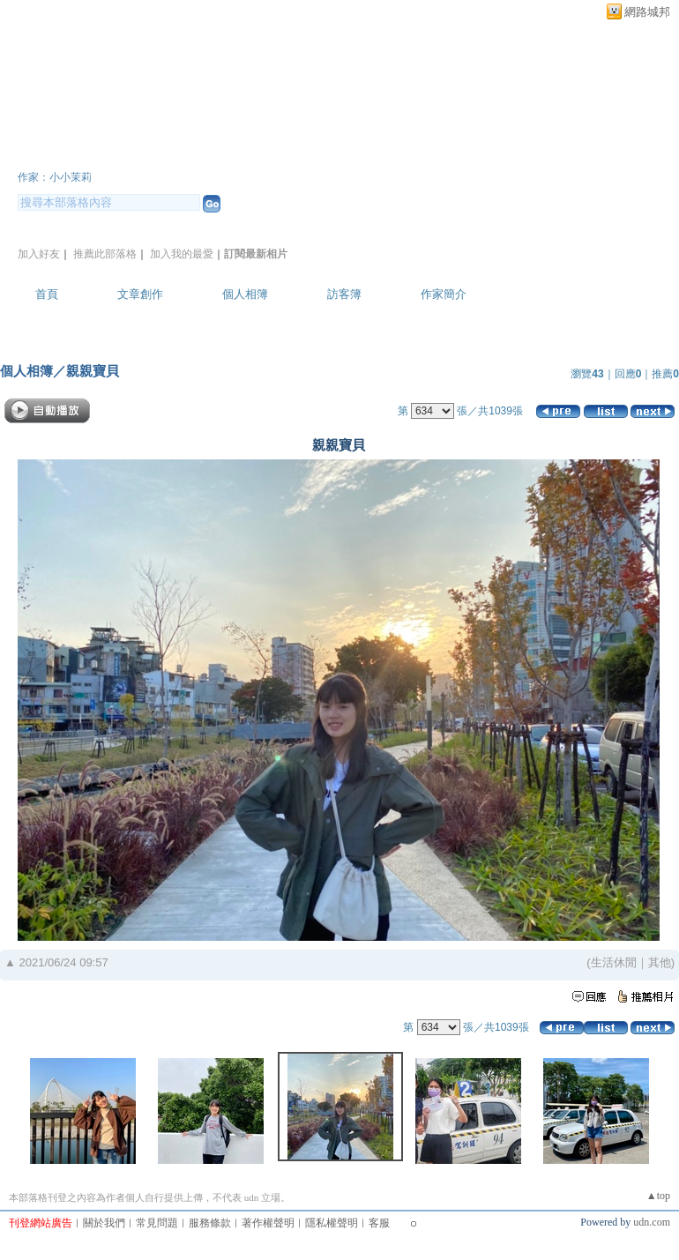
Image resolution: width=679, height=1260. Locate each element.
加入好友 (39, 254)
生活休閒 (614, 962)
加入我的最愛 (181, 254)
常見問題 (157, 1223)
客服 (379, 1223)
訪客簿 (344, 294)
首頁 (46, 294)
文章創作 (140, 294)
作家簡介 (443, 294)
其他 (659, 962)
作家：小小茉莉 (55, 177)
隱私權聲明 (331, 1223)
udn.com (651, 1222)
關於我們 (104, 1223)
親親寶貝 (92, 370)
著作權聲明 (268, 1223)
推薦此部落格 (105, 254)
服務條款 (210, 1223)
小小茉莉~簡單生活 (130, 153)
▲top (658, 1195)
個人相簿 (245, 294)
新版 (322, 153)
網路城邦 (647, 12)
